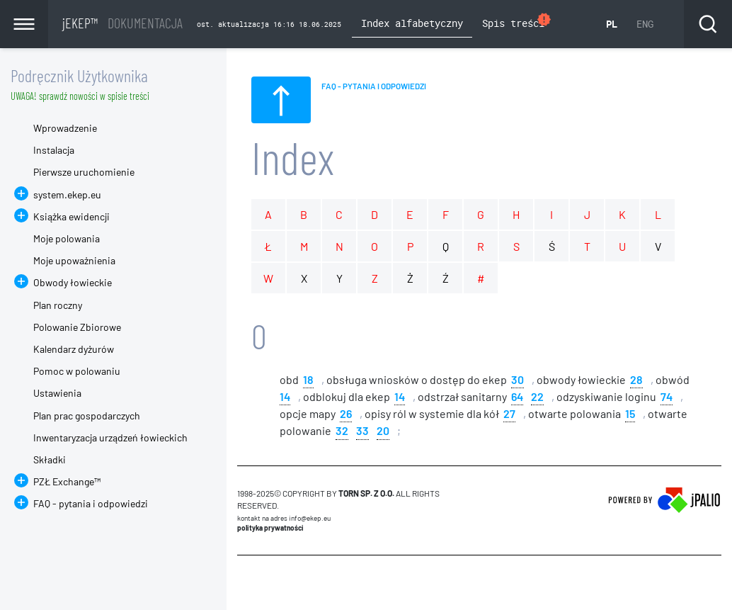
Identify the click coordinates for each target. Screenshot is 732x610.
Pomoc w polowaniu (76, 371)
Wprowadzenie (65, 128)
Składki (49, 459)
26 (346, 412)
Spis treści (517, 21)
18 (308, 378)
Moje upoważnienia (74, 260)
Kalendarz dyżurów (73, 349)
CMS (245, 582)
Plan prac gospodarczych (86, 416)
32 (342, 429)
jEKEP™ (122, 22)
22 (537, 395)
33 (362, 429)
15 (630, 412)
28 (636, 378)
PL (611, 23)
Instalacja (53, 150)
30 (517, 378)
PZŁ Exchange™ (67, 481)
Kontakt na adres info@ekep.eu (284, 518)
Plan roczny (57, 305)
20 (383, 429)
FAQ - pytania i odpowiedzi (90, 503)
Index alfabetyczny (412, 23)
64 (517, 395)
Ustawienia (57, 393)
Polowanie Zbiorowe (77, 327)
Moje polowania (66, 238)
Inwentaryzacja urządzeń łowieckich (110, 437)
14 (285, 395)
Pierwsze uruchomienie (84, 172)
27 (509, 412)
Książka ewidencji (71, 216)
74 (666, 395)
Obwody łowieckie (72, 282)
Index (292, 157)
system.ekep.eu (67, 194)
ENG (644, 23)
